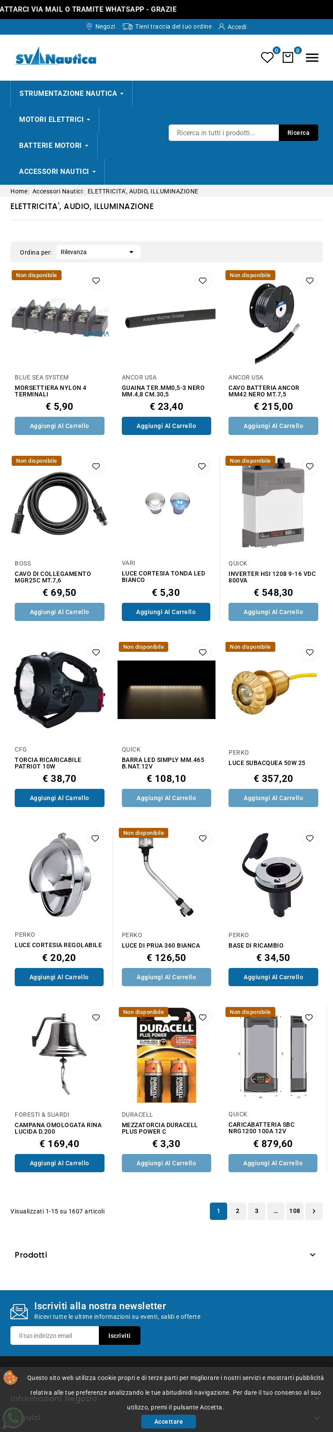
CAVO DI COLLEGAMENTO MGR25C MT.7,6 (53, 577)
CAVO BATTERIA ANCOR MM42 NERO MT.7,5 (264, 391)
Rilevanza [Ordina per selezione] (99, 251)
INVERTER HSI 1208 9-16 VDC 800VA (272, 577)
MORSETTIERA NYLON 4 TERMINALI (51, 391)
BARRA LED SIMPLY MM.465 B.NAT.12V (163, 763)
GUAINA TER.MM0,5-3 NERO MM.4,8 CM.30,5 (163, 391)
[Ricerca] (243, 132)
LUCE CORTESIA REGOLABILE (58, 945)
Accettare (168, 1421)
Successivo (314, 1211)
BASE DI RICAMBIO (256, 945)
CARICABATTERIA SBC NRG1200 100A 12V (261, 1127)
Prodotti (31, 1255)
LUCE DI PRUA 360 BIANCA (161, 945)
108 (294, 1210)
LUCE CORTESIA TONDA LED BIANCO (164, 576)
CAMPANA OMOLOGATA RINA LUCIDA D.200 (58, 1128)
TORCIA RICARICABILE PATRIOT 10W (48, 763)
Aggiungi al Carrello (59, 425)
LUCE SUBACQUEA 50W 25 (267, 763)
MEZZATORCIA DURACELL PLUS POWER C (160, 1128)
